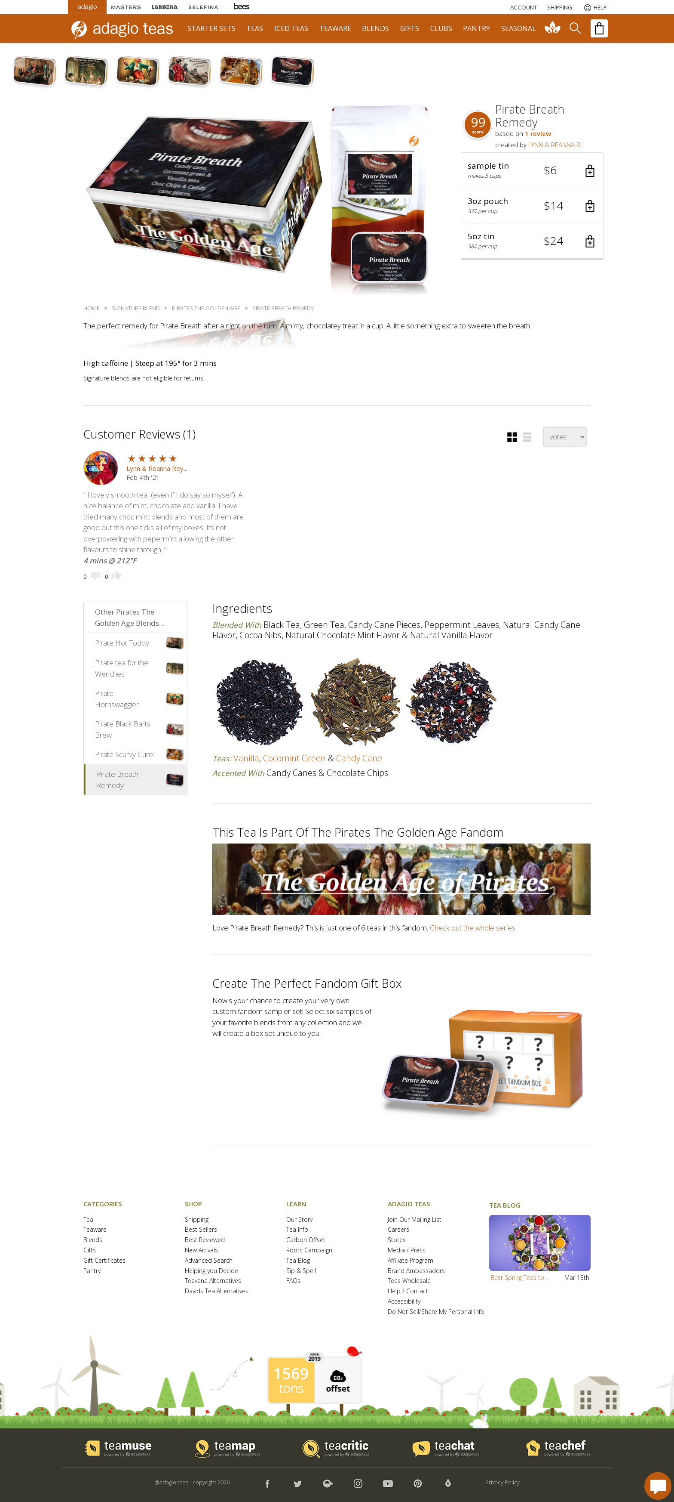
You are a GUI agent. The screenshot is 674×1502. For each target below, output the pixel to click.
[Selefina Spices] (203, 7)
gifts (409, 28)
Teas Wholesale (409, 1281)
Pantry (92, 1271)
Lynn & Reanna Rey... (156, 468)
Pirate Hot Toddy (122, 643)
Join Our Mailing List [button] (414, 1220)
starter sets (211, 28)
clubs (441, 28)
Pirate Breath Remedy (117, 779)
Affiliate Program (410, 1260)
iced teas (291, 28)
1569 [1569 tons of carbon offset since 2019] (291, 1373)
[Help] (594, 7)
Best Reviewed (205, 1240)
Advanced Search (209, 1260)
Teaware (95, 1229)
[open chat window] (658, 1486)
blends (375, 28)
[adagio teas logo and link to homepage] (125, 28)
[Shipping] (559, 7)
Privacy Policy (502, 1482)
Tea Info (297, 1229)
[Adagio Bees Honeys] (242, 7)
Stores (397, 1240)
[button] (532, 170)
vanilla (246, 758)
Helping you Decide (211, 1271)
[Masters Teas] (126, 7)
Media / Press (407, 1250)
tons (291, 1387)
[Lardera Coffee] (164, 7)
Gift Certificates (104, 1260)
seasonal (518, 28)
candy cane (359, 758)
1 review (538, 133)
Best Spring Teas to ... (520, 1277)
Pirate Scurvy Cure (124, 754)
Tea (88, 1220)
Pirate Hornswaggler (117, 698)
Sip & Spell (301, 1271)
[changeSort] (564, 436)
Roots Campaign (309, 1250)
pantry (476, 28)
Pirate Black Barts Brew (122, 729)
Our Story (299, 1220)
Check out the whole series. (473, 928)
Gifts (89, 1250)
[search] (574, 28)
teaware (335, 28)
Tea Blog (298, 1260)
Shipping (196, 1220)
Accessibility (404, 1301)
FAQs (293, 1281)
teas (254, 28)
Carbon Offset (305, 1240)
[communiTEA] (553, 28)
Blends (92, 1240)
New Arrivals (201, 1250)
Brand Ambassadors (416, 1271)
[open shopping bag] (599, 28)
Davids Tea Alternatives (216, 1291)
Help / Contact (408, 1291)
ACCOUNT (523, 7)
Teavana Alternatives (213, 1281)
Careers (398, 1229)
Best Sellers (201, 1229)
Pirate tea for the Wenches (121, 668)
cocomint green (294, 758)
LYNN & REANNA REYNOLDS (567, 144)
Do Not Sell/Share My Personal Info (436, 1312)
